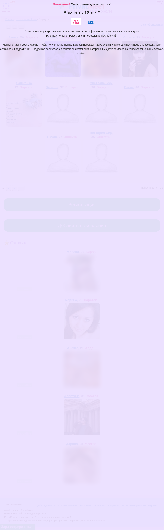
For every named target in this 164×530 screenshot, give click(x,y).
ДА (76, 21)
